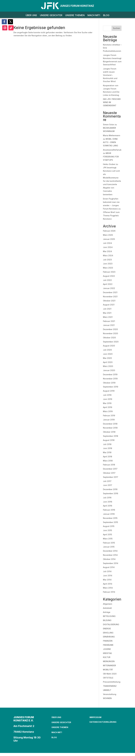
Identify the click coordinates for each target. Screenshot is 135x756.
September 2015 (110, 522)
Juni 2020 (107, 354)
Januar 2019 (109, 420)
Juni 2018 (107, 448)
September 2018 (110, 436)
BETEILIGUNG (109, 616)
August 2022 (109, 276)
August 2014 (109, 567)
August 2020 (109, 346)
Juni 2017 (107, 485)
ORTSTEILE (108, 678)
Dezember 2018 (110, 424)
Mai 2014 (107, 580)
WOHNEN (107, 698)
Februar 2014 (109, 592)
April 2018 (107, 456)
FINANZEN (107, 641)
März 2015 (107, 538)
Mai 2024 (107, 251)
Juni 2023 (107, 263)
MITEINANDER (109, 665)
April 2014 (107, 584)
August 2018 (108, 440)
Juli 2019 (107, 395)
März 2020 (108, 366)
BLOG (106, 15)
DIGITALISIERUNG (111, 624)
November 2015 (110, 518)
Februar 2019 (109, 415)
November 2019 (110, 378)
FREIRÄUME (108, 645)
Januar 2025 (109, 239)
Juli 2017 (107, 481)
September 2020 (110, 342)
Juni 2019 (107, 399)
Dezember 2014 (110, 551)
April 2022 (107, 284)
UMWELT (107, 690)
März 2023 (108, 268)
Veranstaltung (109, 694)
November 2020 (110, 333)
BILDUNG (107, 620)
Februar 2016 (109, 510)
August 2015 (108, 526)
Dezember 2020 (110, 329)
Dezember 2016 (110, 489)
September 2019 (110, 387)
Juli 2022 (107, 280)
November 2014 (110, 555)
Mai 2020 (107, 358)
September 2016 (110, 493)
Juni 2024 (108, 247)
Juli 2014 (107, 571)
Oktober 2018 (109, 432)
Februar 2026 (109, 231)
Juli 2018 (107, 444)
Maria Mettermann (111, 135)
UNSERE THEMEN (75, 15)
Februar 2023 (109, 272)
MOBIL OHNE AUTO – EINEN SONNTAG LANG (110, 142)
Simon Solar (108, 124)
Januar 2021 (109, 325)
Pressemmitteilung (111, 682)
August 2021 (108, 305)
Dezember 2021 (110, 292)
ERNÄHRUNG (109, 637)
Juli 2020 (107, 350)
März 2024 (108, 255)
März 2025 (108, 235)
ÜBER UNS (31, 15)
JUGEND (107, 649)
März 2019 (108, 411)
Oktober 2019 (109, 383)
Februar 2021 (109, 321)
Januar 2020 (109, 370)
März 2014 (108, 588)
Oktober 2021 (109, 301)
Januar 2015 (108, 547)
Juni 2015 (107, 530)
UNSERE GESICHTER (51, 15)
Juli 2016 (107, 497)
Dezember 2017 (110, 469)
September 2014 (110, 563)
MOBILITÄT (108, 669)
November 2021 (110, 296)
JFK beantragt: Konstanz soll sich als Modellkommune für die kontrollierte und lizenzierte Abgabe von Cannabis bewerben (112, 181)
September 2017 (110, 477)
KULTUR (106, 657)
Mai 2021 (107, 313)
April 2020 (107, 362)
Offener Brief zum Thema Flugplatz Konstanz (111, 215)
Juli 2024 (107, 243)
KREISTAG (107, 653)
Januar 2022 (109, 288)
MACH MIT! (94, 15)
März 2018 (108, 461)
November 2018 (110, 428)
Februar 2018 (109, 465)
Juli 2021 (107, 309)
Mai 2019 (107, 403)
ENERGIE (107, 628)
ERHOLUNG (108, 633)
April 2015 (107, 534)
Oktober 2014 (109, 559)
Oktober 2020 (109, 337)
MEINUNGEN (109, 661)
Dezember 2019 (110, 374)
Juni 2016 (107, 502)
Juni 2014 (107, 575)
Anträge (106, 612)
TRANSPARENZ (110, 686)
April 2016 (107, 506)
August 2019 (108, 391)
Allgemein (107, 604)
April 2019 (107, 407)
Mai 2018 (107, 452)
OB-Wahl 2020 (109, 674)
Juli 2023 (107, 259)
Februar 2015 (109, 543)
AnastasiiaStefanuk (112, 150)
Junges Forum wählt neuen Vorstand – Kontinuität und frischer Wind (110, 75)
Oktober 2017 (109, 473)
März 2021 (108, 317)
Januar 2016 (109, 514)
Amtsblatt (107, 608)
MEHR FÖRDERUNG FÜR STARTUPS (111, 156)
